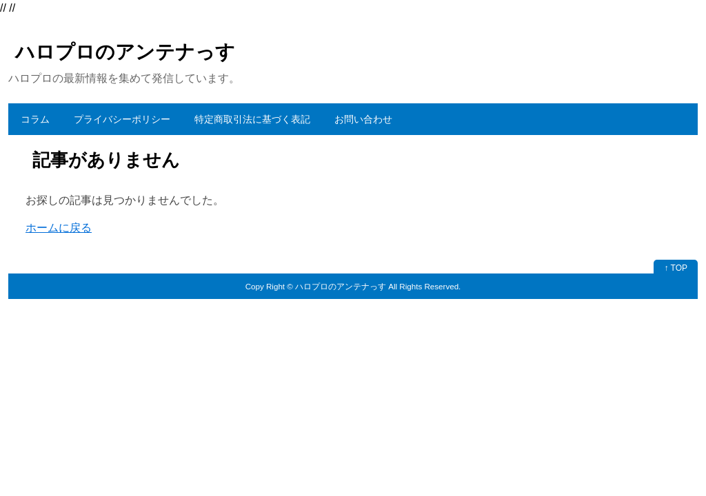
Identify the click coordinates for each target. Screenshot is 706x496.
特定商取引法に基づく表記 (252, 119)
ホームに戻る (59, 228)
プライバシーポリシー (122, 119)
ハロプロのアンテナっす (125, 52)
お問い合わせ (363, 119)
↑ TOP (675, 268)
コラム (35, 119)
